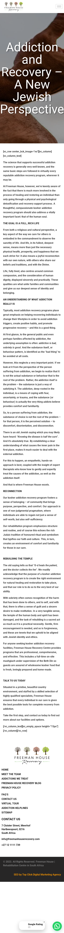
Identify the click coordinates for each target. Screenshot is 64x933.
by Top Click (25, 874)
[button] (57, 926)
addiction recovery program (29, 175)
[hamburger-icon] (59, 6)
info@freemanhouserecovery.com (21, 839)
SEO (16, 874)
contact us (35, 715)
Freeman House (15, 186)
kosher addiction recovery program (27, 497)
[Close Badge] (44, 922)
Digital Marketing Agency (47, 874)
